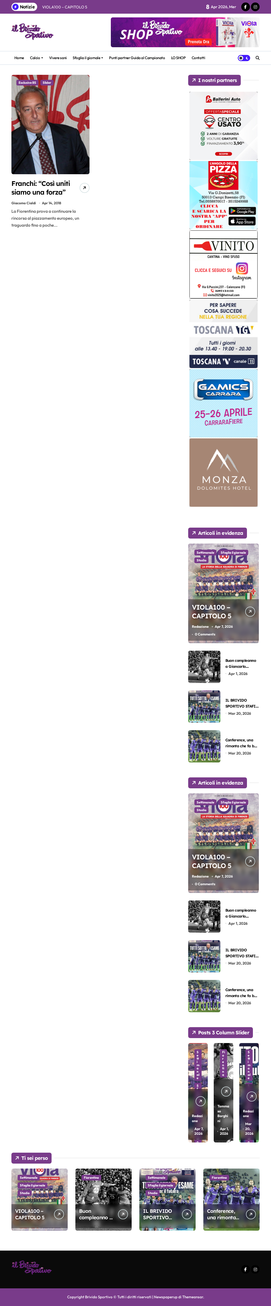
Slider (47, 82)
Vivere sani (58, 57)
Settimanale (205, 552)
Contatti (198, 57)
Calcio (36, 57)
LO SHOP (178, 57)
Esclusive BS (27, 82)
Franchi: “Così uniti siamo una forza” (40, 187)
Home (19, 57)
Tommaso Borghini (223, 1113)
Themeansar (192, 1297)
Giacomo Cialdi (23, 203)
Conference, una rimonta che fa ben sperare (241, 746)
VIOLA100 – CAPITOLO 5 (211, 611)
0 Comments (205, 634)
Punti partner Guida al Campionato (137, 57)
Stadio (201, 560)
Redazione (200, 626)
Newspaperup (166, 1297)
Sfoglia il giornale (88, 57)
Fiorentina (223, 1063)
